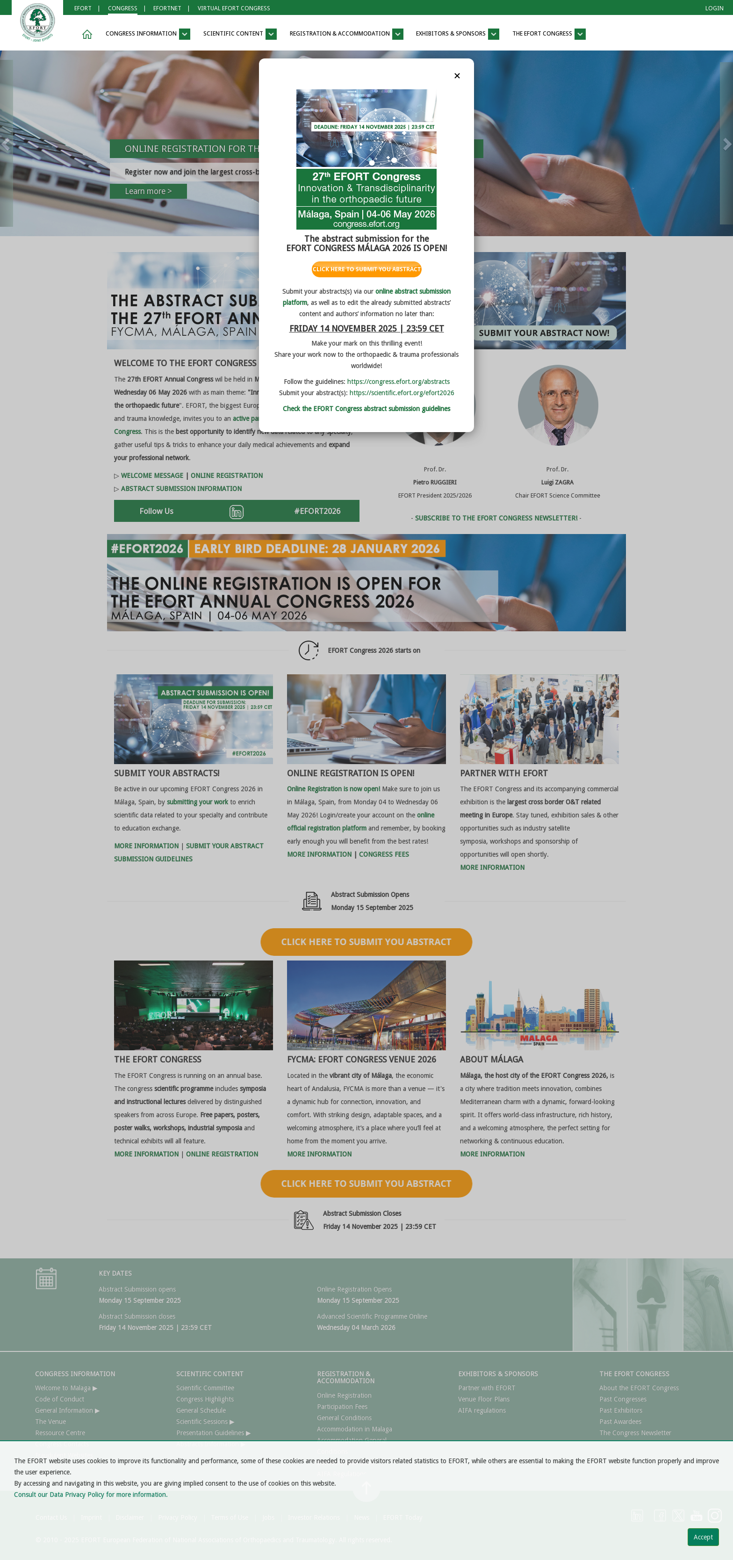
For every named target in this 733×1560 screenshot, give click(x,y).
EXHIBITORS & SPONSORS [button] (457, 34)
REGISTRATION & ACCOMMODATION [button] (346, 34)
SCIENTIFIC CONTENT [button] (240, 34)
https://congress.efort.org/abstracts (398, 381)
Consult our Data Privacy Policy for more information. (91, 1494)
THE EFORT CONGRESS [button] (549, 34)
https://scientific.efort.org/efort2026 (402, 393)
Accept (703, 1537)
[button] (85, 34)
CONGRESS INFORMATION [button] (148, 34)
